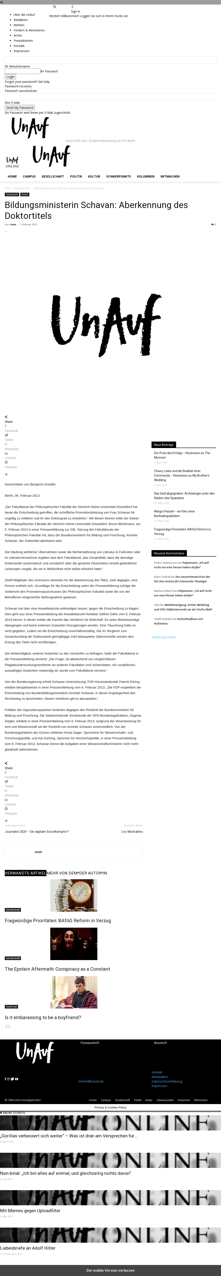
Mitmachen (170, 176)
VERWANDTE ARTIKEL (25, 873)
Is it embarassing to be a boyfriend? (43, 1017)
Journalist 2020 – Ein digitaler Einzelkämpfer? (37, 832)
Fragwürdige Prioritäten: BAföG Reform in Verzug (58, 920)
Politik (76, 176)
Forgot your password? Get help (27, 82)
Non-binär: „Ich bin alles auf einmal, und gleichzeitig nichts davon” (65, 1173)
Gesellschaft (53, 176)
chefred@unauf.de (91, 1081)
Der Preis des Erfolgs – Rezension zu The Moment (182, 455)
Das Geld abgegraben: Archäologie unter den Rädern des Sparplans (184, 496)
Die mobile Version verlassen (111, 1270)
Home (12, 176)
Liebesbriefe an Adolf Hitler (27, 1248)
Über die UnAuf (24, 15)
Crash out (11, 1006)
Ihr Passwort (49, 71)
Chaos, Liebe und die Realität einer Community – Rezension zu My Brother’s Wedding (182, 475)
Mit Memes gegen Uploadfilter (30, 1210)
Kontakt (157, 1072)
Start (7, 188)
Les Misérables (132, 832)
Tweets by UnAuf (163, 637)
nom (13, 224)
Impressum (159, 1086)
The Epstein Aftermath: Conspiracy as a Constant (57, 969)
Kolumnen (146, 176)
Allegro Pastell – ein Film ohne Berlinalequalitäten (174, 514)
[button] (54, 7)
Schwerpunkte (118, 176)
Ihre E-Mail (12, 103)
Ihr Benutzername (17, 66)
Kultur (94, 176)
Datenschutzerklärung (167, 1081)
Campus (29, 176)
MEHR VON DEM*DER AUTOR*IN (76, 873)
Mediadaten (160, 1077)
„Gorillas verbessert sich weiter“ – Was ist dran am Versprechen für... (68, 1135)
